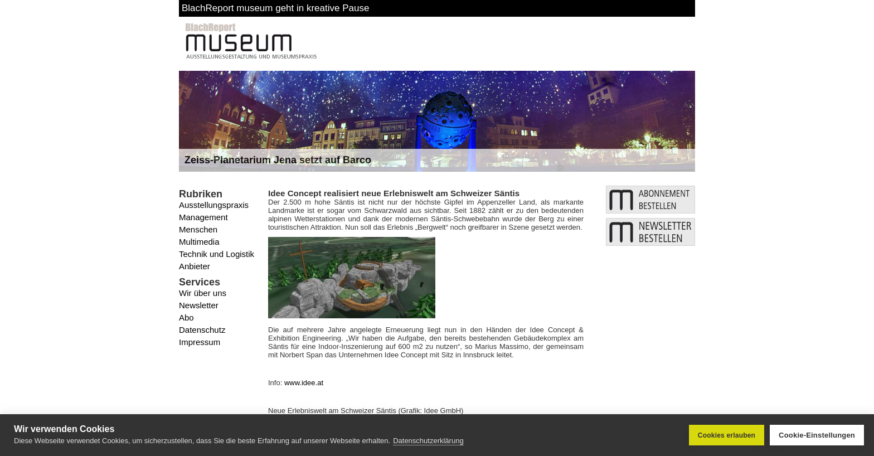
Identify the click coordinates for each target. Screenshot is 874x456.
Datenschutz (202, 329)
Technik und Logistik (216, 254)
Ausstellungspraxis (214, 205)
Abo (186, 317)
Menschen (198, 229)
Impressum (199, 342)
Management (203, 217)
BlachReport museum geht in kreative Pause (275, 8)
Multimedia (199, 241)
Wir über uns (202, 293)
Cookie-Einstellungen (817, 435)
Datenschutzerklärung (428, 440)
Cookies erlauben (726, 435)
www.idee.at (303, 383)
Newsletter (199, 305)
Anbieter (194, 266)
